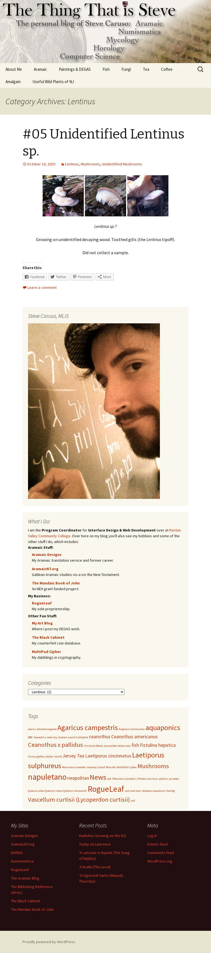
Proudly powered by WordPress (49, 941)
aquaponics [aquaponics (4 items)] (163, 727)
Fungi (126, 69)
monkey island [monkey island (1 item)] (96, 767)
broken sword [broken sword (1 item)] (66, 737)
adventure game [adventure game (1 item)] (47, 729)
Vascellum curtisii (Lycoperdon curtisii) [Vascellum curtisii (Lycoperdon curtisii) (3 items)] (79, 799)
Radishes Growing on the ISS (102, 835)
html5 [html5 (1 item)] (58, 756)
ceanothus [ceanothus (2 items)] (99, 737)
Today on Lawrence (95, 844)
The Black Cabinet (48, 637)
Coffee (167, 69)
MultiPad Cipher (46, 651)
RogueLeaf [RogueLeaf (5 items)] (106, 789)
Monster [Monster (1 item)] (111, 767)
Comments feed (160, 852)
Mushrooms (90, 164)
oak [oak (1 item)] (109, 779)
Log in (152, 835)
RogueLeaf (42, 603)
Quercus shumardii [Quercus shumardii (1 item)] (75, 791)
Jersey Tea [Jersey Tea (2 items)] (73, 756)
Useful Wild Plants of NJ (53, 81)
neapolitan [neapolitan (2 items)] (78, 778)
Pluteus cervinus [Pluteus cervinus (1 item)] (148, 779)
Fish (106, 69)
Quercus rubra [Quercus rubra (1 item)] (53, 791)
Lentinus (72, 164)
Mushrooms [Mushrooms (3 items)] (153, 766)
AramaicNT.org (45, 568)
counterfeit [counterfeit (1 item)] (110, 746)
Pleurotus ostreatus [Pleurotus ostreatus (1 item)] (124, 779)
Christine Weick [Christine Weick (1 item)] (93, 746)
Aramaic (40, 69)
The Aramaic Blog (25, 878)
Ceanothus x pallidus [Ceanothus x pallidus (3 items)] (55, 744)
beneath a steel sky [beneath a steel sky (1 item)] (45, 737)
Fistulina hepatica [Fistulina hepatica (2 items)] (158, 745)
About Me (13, 69)
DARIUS (17, 852)
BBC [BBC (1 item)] (30, 737)
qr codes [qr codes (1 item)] (174, 779)
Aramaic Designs (47, 554)
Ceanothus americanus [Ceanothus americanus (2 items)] (134, 737)
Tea (146, 69)
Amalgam (13, 81)
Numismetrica (22, 861)
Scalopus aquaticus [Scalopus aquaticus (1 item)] (153, 791)
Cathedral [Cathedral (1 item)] (82, 737)
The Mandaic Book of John (56, 583)
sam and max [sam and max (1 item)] (133, 791)
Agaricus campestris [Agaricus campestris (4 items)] (87, 727)
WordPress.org (159, 861)
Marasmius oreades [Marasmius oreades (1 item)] (74, 767)
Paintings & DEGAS (75, 69)
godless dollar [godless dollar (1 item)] (45, 756)
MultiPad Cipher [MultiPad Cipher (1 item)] (127, 767)
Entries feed (157, 844)
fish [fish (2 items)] (135, 745)
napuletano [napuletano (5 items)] (47, 777)
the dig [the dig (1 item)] (170, 791)
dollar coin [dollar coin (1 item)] (124, 746)
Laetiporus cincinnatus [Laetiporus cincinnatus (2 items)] (108, 756)
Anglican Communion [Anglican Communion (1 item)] (132, 729)
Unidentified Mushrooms (122, 164)
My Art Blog (42, 623)
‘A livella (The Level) (95, 866)
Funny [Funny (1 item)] (32, 756)
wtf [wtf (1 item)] (133, 800)
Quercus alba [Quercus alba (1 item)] (36, 791)
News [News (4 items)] (98, 777)
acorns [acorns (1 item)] (32, 729)
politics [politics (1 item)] (163, 779)
